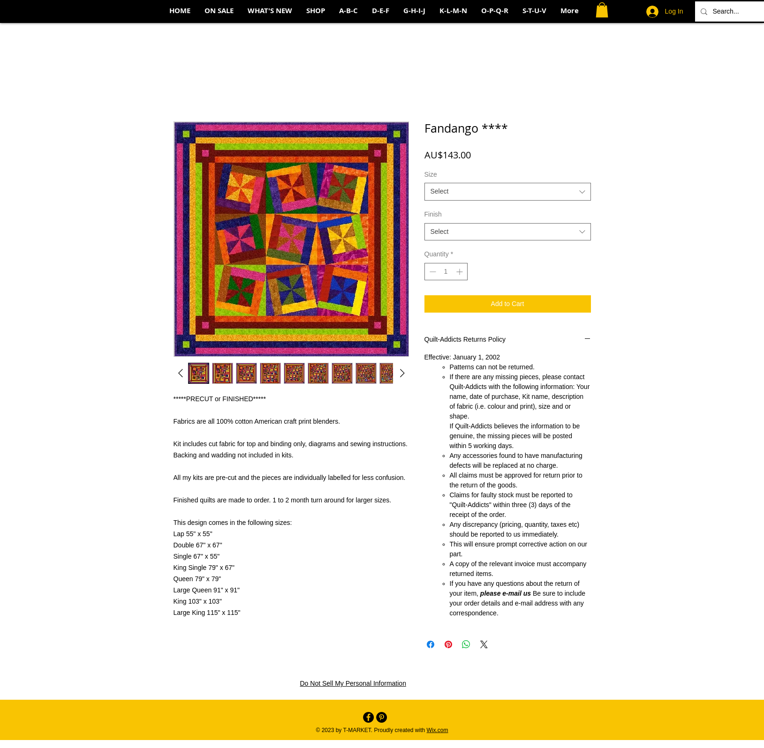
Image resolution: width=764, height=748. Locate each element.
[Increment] (460, 271)
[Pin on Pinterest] (448, 644)
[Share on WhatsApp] (466, 644)
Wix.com (437, 730)
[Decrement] (432, 271)
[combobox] (507, 192)
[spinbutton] (446, 271)
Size (430, 174)
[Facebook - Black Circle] (368, 717)
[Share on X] (484, 644)
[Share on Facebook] (430, 644)
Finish (433, 214)
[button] (602, 9)
